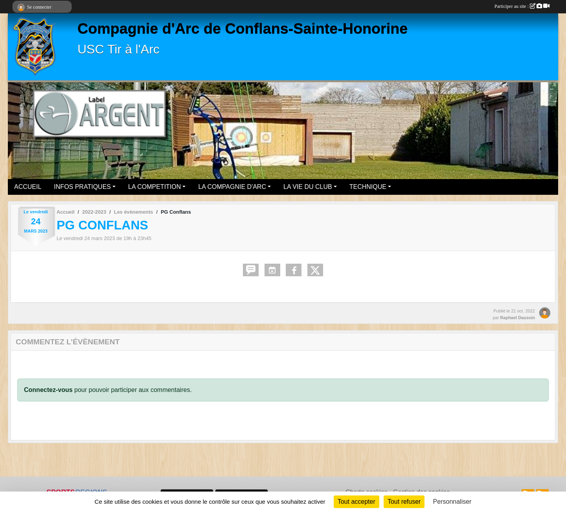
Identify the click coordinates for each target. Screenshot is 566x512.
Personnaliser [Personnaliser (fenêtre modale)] (452, 501)
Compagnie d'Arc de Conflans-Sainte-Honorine (242, 28)
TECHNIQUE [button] (367, 186)
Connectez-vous (48, 389)
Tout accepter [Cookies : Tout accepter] (356, 501)
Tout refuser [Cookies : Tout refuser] (404, 501)
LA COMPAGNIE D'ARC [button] (232, 186)
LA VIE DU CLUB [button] (307, 186)
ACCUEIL (27, 186)
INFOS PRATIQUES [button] (82, 186)
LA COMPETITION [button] (154, 186)
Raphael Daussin (517, 317)
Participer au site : (521, 6)
